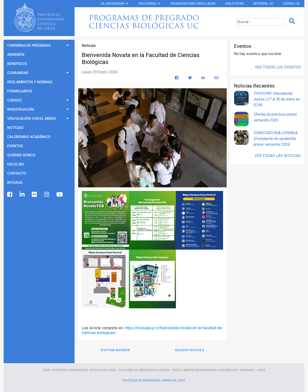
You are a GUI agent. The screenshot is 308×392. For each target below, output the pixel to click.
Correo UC (291, 3)
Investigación (20, 109)
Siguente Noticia (189, 350)
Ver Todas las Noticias (278, 155)
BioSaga (15, 182)
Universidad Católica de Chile (39, 18)
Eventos (15, 146)
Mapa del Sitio (174, 380)
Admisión (15, 54)
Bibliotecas (234, 3)
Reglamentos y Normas (29, 82)
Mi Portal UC (263, 3)
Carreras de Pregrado (29, 45)
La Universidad (113, 3)
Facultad (15, 164)
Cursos (14, 100)
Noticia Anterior (115, 350)
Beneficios (17, 64)
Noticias (15, 128)
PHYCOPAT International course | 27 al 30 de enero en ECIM (277, 99)
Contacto (16, 173)
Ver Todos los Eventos (278, 67)
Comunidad (17, 73)
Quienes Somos (21, 155)
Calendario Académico (29, 137)
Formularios (19, 91)
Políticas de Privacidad (141, 380)
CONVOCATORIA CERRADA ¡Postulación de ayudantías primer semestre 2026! (276, 139)
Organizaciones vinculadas (193, 3)
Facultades (147, 3)
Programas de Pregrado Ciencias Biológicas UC (152, 21)
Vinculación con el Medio (31, 118)
